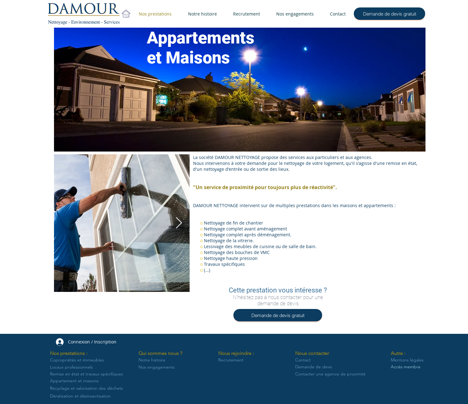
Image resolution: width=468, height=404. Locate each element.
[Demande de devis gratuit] (389, 13)
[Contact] (325, 360)
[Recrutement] (235, 360)
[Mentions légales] (408, 360)
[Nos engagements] (157, 367)
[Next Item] (178, 223)
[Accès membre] (408, 367)
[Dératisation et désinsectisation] (88, 396)
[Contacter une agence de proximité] (330, 374)
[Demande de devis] (329, 367)
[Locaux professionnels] (74, 367)
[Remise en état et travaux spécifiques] (87, 374)
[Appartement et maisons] (77, 381)
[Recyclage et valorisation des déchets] (88, 388)
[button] (71, 353)
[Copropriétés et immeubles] (80, 360)
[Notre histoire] (152, 360)
